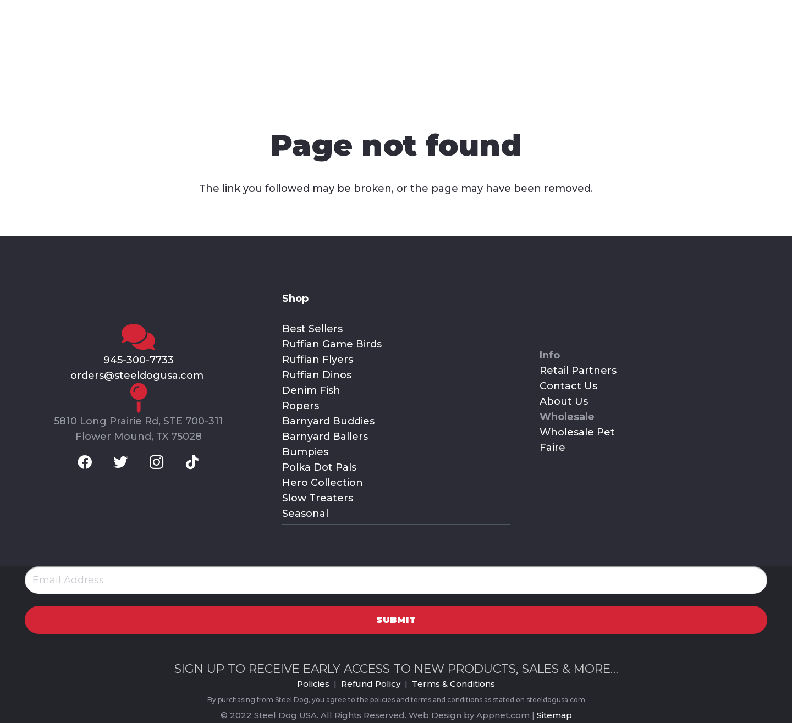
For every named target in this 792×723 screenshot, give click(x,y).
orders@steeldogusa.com (138, 375)
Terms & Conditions (453, 683)
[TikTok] (114, 14)
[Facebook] (27, 14)
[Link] (127, 57)
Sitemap (554, 715)
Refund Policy (370, 683)
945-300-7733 (138, 360)
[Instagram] (85, 14)
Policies (313, 683)
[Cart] (761, 57)
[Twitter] (56, 14)
